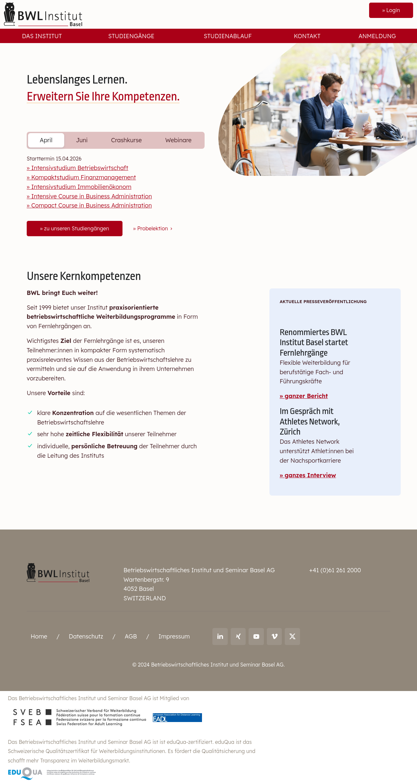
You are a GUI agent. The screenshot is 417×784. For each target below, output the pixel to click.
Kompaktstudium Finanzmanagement (83, 177)
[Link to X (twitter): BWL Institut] (292, 636)
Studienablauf (228, 35)
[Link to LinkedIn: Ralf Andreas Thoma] (220, 636)
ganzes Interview (310, 475)
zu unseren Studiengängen (76, 228)
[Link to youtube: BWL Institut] (256, 636)
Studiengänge (131, 35)
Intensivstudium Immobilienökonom (81, 187)
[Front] (43, 14)
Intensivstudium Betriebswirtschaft (79, 168)
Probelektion (155, 228)
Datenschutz (86, 636)
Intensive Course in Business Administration (91, 196)
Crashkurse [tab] (126, 140)
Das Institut (42, 35)
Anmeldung (377, 35)
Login (393, 10)
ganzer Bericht (306, 396)
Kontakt (307, 35)
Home (39, 636)
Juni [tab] (82, 140)
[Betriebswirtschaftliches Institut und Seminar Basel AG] (58, 572)
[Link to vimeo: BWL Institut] (274, 636)
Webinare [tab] (178, 140)
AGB (131, 636)
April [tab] (46, 140)
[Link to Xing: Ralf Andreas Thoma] (238, 636)
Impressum (174, 636)
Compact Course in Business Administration (91, 205)
